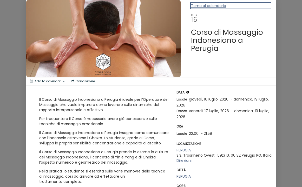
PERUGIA (183, 150)
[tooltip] (187, 92)
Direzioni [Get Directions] (184, 160)
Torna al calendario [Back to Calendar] (208, 5)
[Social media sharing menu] (82, 81)
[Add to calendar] (47, 81)
